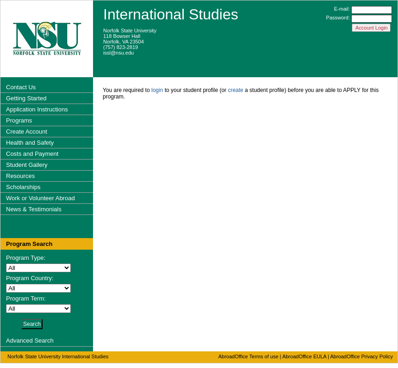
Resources (20, 175)
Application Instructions (37, 109)
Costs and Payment (32, 153)
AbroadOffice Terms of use (248, 356)
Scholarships (23, 187)
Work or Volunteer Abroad (40, 198)
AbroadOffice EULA (304, 356)
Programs (19, 120)
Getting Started (26, 98)
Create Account (26, 131)
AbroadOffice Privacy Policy (361, 356)
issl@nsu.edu (118, 52)
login (157, 90)
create (235, 90)
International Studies (170, 14)
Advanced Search (30, 340)
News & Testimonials (34, 209)
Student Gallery (27, 164)
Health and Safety (30, 142)
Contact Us (21, 87)
